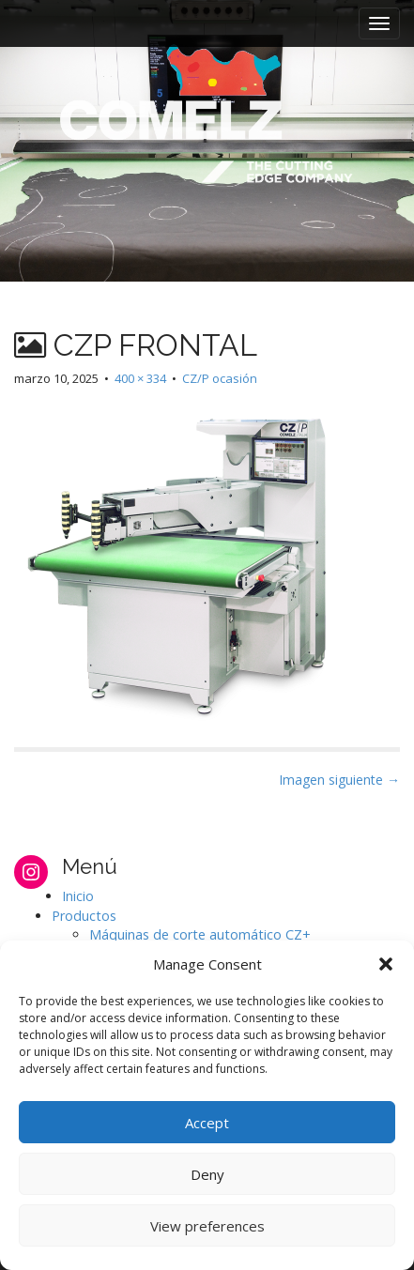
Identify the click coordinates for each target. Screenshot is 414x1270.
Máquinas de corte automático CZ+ (200, 934)
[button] (385, 964)
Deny (207, 1174)
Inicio (78, 896)
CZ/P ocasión (219, 378)
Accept (207, 1122)
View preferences (207, 1225)
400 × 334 (140, 378)
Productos (84, 916)
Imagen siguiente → (339, 779)
